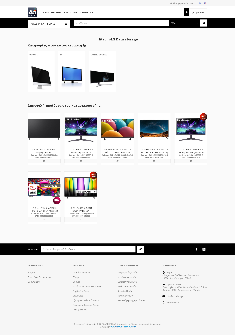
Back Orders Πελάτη (127, 286)
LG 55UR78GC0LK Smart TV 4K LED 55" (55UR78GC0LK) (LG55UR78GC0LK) (154, 152)
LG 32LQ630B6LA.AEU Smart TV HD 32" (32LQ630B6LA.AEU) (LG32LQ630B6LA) (81, 212)
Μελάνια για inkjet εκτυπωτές (87, 286)
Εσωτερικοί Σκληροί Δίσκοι (86, 305)
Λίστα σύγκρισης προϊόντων (131, 300)
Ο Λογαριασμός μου (183, 3)
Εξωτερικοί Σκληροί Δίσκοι (86, 300)
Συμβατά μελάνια (81, 291)
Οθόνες (33, 54)
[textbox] (121, 23)
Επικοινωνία (86, 12)
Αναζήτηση (70, 12)
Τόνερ (76, 277)
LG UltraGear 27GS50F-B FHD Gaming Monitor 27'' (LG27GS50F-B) (80, 152)
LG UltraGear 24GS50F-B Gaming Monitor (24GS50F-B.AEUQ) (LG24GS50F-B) (191, 152)
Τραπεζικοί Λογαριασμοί (39, 277)
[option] (41, 74)
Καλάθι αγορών (125, 295)
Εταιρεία (32, 272)
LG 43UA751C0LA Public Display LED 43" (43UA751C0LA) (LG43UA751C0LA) (44, 153)
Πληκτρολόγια (79, 309)
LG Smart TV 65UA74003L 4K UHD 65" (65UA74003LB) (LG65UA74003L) (44, 211)
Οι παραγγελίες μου (127, 281)
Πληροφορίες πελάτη (128, 272)
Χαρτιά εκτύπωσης (81, 272)
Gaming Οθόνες (99, 54)
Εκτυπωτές (78, 295)
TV (61, 54)
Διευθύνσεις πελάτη (127, 277)
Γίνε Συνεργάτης (52, 12)
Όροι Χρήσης (34, 281)
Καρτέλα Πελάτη (125, 291)
